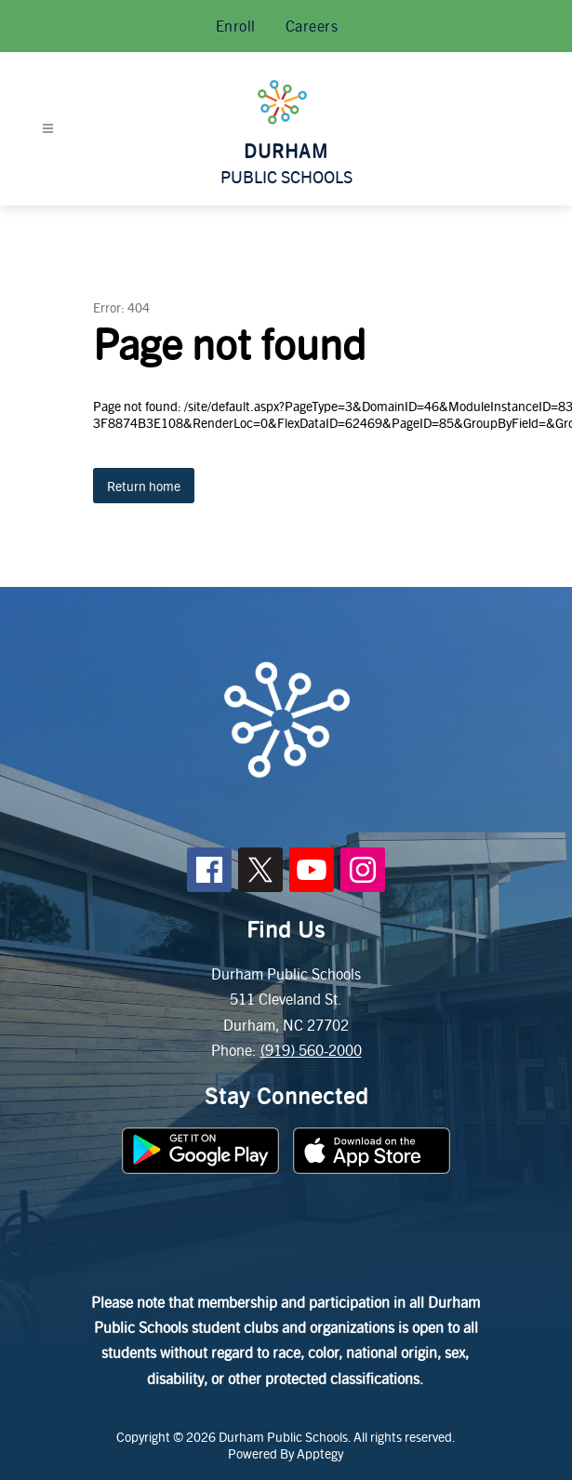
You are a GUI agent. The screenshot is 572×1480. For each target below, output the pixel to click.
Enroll (236, 25)
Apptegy (320, 1453)
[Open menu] (48, 129)
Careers (312, 25)
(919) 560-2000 (311, 1050)
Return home (143, 485)
